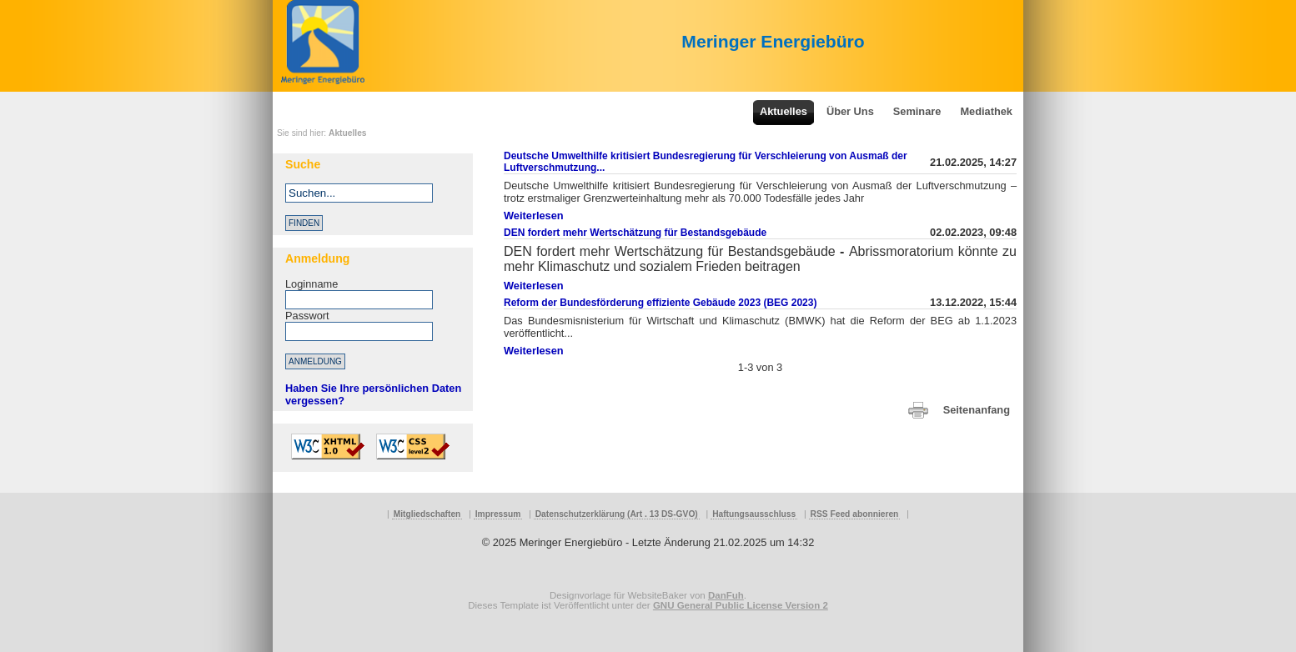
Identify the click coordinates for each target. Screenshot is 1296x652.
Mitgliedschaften (427, 514)
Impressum (498, 514)
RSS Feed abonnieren (855, 514)
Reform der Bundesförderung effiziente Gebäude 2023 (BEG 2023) (660, 302)
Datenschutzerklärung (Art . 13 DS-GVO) (616, 514)
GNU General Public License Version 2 (740, 605)
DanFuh (726, 595)
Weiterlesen (534, 215)
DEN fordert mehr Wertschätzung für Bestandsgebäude (635, 232)
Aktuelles (348, 133)
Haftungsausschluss (754, 514)
